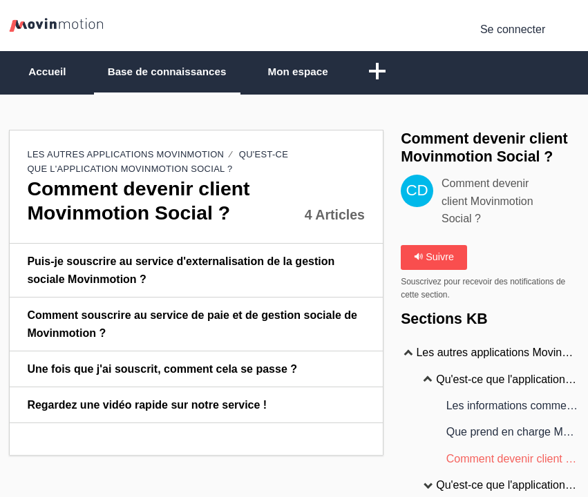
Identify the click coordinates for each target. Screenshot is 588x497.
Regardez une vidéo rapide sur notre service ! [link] (147, 405)
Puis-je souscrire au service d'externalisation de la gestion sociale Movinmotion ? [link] (180, 271)
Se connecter (512, 29)
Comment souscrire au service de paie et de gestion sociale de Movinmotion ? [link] (192, 325)
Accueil (53, 72)
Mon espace (325, 72)
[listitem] (196, 272)
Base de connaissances (183, 72)
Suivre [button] (434, 258)
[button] (409, 73)
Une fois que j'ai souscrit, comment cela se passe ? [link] (162, 370)
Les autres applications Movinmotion (125, 155)
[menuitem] (570, 30)
